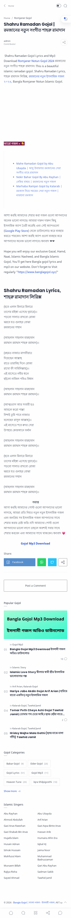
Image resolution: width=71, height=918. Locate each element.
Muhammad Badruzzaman (45, 858)
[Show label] (12, 791)
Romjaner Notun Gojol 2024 (36, 61)
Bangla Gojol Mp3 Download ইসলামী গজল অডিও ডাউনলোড (37, 651)
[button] (8, 6)
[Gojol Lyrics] (15, 773)
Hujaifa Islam (11, 838)
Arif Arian (42, 819)
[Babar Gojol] (15, 764)
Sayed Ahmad (11, 877)
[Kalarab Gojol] (30, 686)
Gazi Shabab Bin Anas (16, 832)
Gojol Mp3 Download (35, 543)
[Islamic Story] (19, 667)
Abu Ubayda (44, 813)
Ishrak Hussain (12, 850)
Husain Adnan (12, 844)
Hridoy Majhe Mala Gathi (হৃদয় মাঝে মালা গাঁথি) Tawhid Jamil (36, 735)
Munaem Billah (12, 865)
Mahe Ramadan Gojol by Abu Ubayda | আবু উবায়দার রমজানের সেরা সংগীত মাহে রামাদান (38, 168)
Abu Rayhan (10, 813)
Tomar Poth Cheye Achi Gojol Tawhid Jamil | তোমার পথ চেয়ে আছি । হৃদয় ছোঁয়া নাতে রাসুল (36, 712)
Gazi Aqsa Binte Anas (49, 825)
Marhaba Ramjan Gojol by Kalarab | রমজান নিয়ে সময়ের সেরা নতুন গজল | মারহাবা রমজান (39, 190)
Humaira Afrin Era (47, 838)
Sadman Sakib (45, 871)
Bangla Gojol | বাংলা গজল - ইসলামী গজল (34, 902)
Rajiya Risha (10, 871)
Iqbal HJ (41, 844)
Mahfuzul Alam (12, 856)
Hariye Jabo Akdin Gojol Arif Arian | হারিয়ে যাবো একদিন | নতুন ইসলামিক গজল (38, 693)
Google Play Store (16, 231)
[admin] (7, 41)
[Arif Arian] (17, 686)
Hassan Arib (44, 832)
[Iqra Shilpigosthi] (45, 782)
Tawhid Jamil (44, 877)
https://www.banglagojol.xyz (37, 272)
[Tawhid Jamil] (34, 705)
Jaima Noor (43, 850)
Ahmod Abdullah (13, 819)
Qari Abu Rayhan (46, 865)
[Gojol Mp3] (17, 644)
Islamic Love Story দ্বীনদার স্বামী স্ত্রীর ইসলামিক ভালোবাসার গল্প (37, 674)
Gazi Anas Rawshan (14, 825)
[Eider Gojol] (39, 764)
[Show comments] (60, 913)
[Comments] (64, 659)
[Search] (65, 6)
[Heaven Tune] (16, 782)
